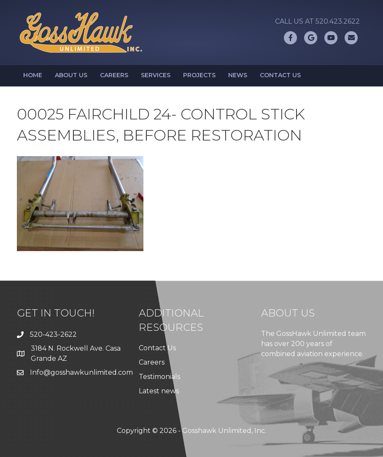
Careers (114, 75)
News (237, 75)
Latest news (159, 391)
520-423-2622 (53, 334)
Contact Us (280, 75)
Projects (199, 75)
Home (32, 75)
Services (155, 75)
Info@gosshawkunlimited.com (81, 372)
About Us (71, 75)
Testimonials (159, 377)
